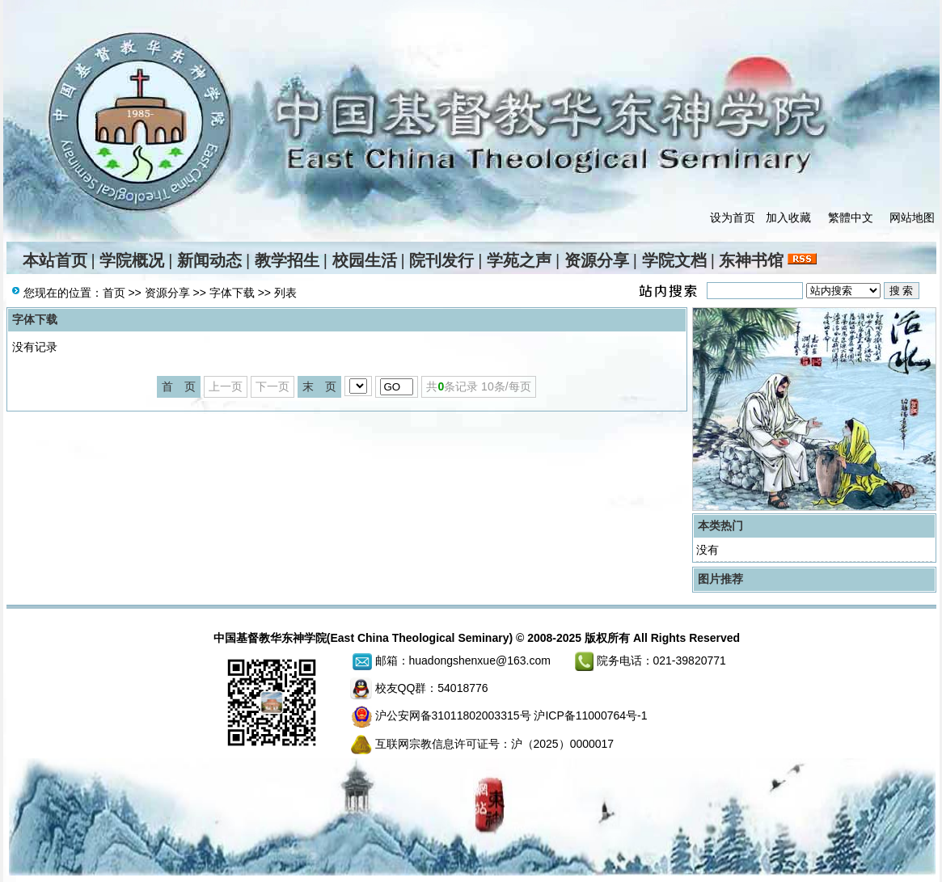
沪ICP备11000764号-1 (590, 715)
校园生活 (364, 260)
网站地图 (912, 217)
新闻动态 (209, 260)
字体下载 (232, 292)
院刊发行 (441, 260)
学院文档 (674, 260)
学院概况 (131, 260)
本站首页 (55, 260)
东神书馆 (751, 260)
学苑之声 (519, 260)
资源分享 (596, 260)
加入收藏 (788, 217)
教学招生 (287, 260)
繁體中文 (850, 217)
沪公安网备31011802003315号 (453, 715)
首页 (114, 292)
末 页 (319, 386)
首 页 (179, 386)
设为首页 (732, 217)
